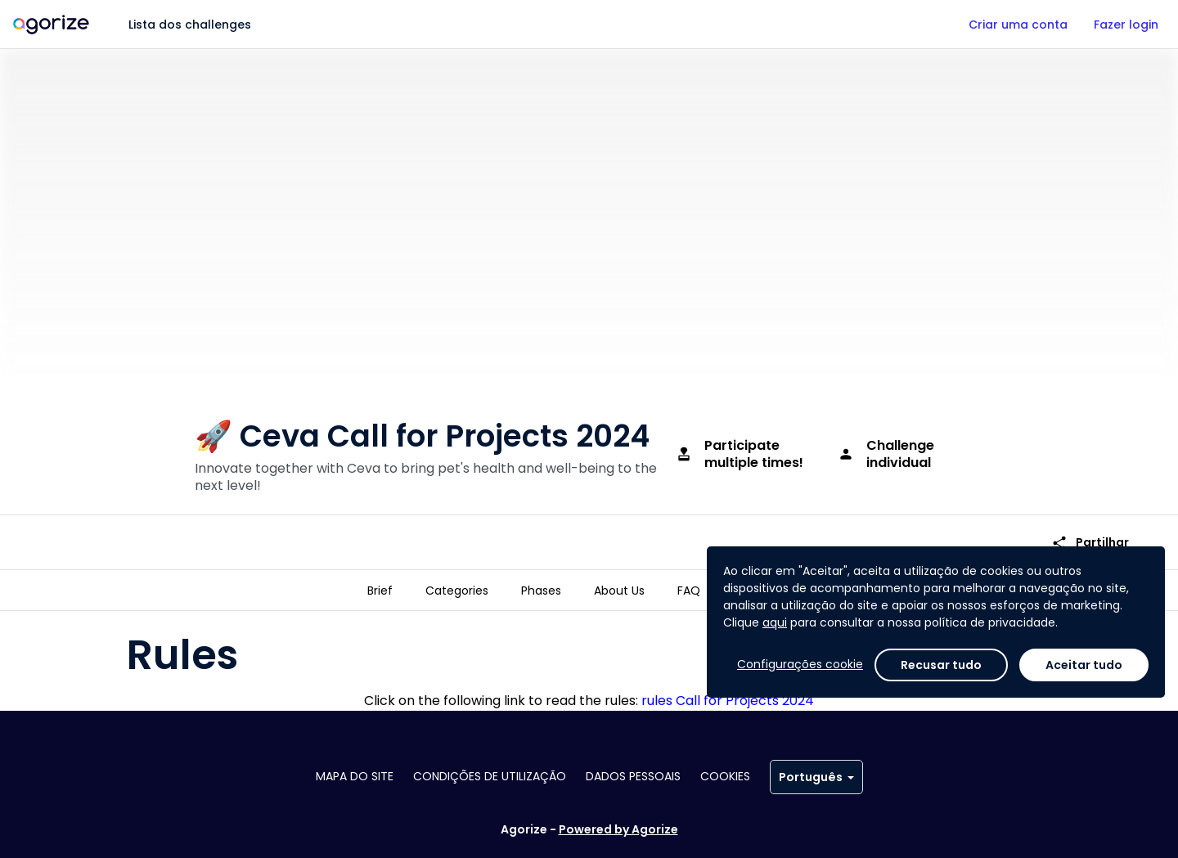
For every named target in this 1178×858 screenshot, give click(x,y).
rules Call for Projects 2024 (727, 700)
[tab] (380, 590)
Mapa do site (354, 776)
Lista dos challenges (189, 24)
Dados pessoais (633, 776)
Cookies (725, 776)
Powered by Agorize (618, 829)
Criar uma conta (1018, 24)
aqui (774, 622)
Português (816, 777)
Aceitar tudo (1083, 665)
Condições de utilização (489, 776)
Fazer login (1126, 24)
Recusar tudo (941, 665)
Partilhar (1090, 542)
